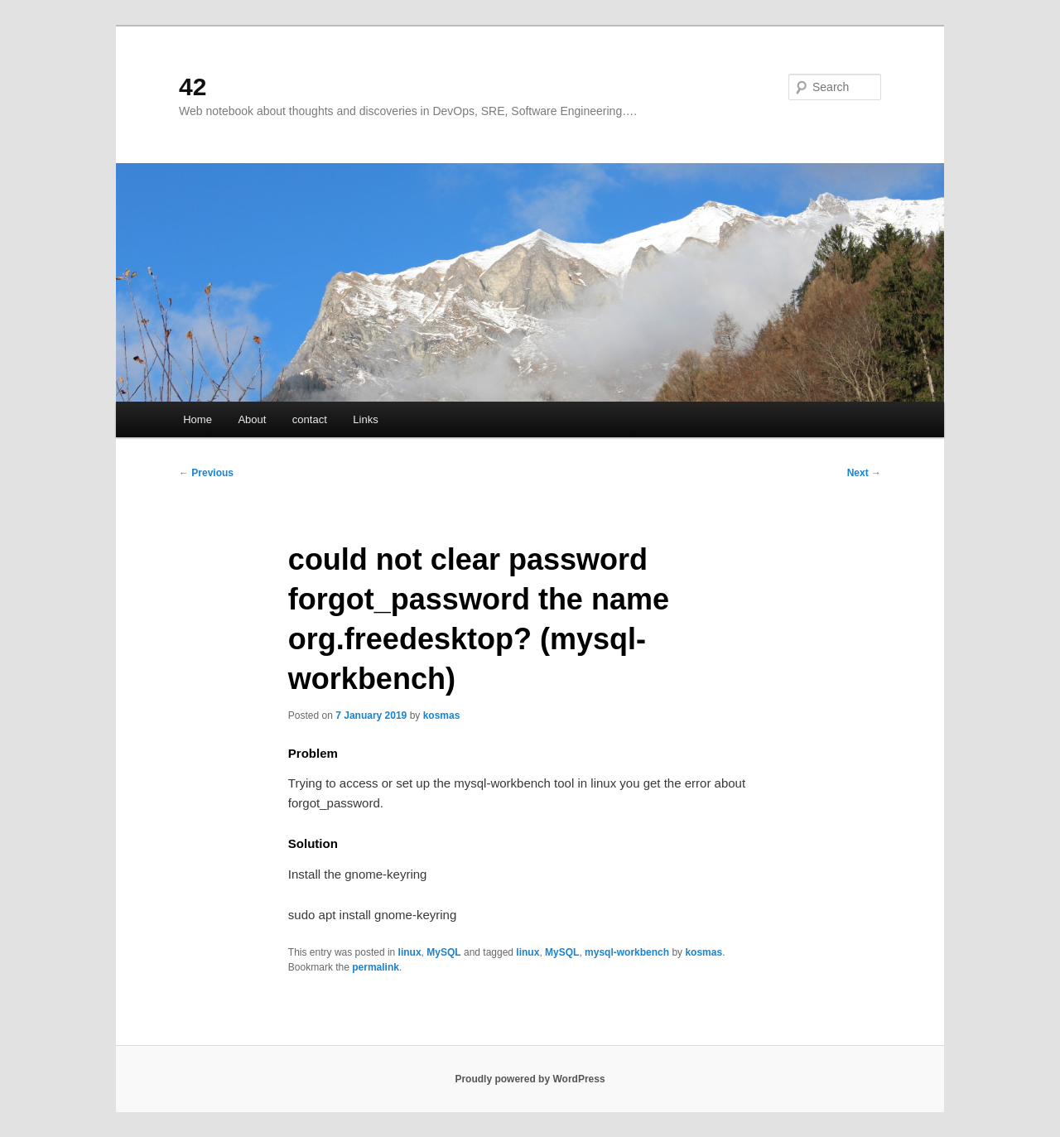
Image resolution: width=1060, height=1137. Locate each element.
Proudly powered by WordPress (530, 1079)
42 (192, 86)
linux (410, 952)
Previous (206, 473)
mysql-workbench (627, 952)
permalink (375, 967)
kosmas (441, 715)
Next (864, 473)
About (252, 419)
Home (197, 419)
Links (365, 419)
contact (309, 419)
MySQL (443, 952)
